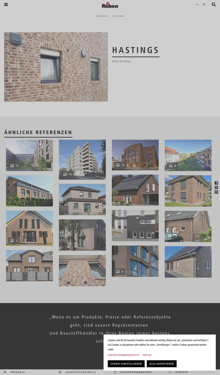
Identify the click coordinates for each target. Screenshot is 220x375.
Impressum (147, 354)
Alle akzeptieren (162, 363)
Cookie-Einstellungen (126, 363)
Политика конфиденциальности (123, 354)
